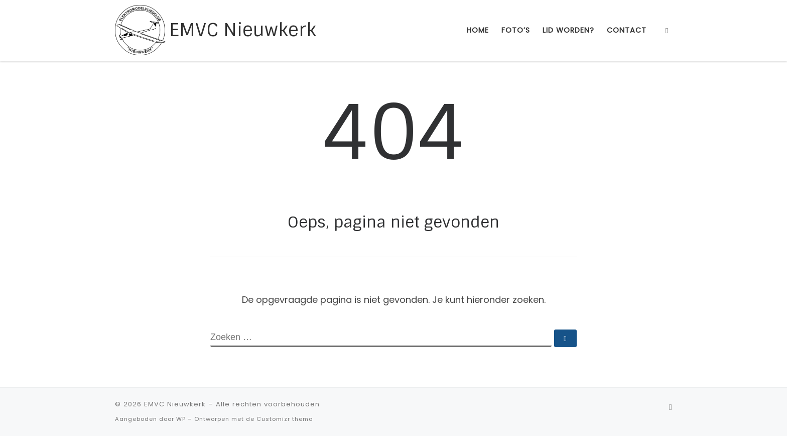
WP (181, 419)
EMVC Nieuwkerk (175, 404)
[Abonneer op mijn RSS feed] (670, 407)
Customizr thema (284, 419)
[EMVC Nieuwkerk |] (140, 29)
